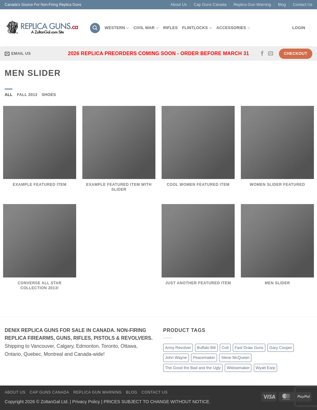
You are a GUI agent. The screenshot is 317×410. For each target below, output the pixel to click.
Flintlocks (197, 28)
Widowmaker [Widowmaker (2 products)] (238, 367)
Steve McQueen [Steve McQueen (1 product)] (235, 357)
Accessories (233, 28)
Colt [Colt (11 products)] (225, 347)
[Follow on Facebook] (262, 53)
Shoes (49, 94)
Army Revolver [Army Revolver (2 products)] (178, 347)
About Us (179, 4)
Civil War (146, 28)
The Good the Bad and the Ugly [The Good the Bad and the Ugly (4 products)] (193, 367)
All (9, 94)
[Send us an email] (270, 53)
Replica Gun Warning (252, 4)
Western (117, 28)
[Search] (95, 28)
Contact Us (302, 4)
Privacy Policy (86, 401)
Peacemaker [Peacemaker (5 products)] (204, 357)
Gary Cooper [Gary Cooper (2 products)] (280, 347)
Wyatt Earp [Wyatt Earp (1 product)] (265, 367)
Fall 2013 (27, 94)
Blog (282, 4)
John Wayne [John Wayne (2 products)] (176, 357)
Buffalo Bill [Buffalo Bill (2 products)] (206, 347)
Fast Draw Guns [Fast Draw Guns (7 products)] (249, 347)
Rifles (170, 27)
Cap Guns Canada (210, 4)
